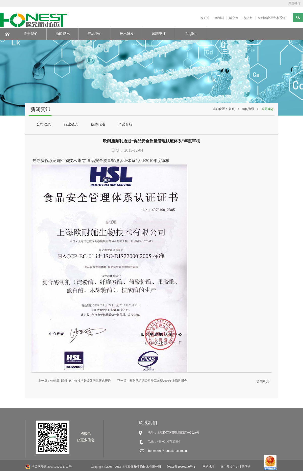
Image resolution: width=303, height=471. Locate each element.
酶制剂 (219, 18)
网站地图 (208, 466)
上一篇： (74, 380)
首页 (232, 109)
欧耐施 (205, 18)
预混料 (248, 18)
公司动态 (268, 109)
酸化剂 (233, 18)
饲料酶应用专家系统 (271, 18)
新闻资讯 (248, 109)
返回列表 (262, 382)
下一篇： (152, 380)
